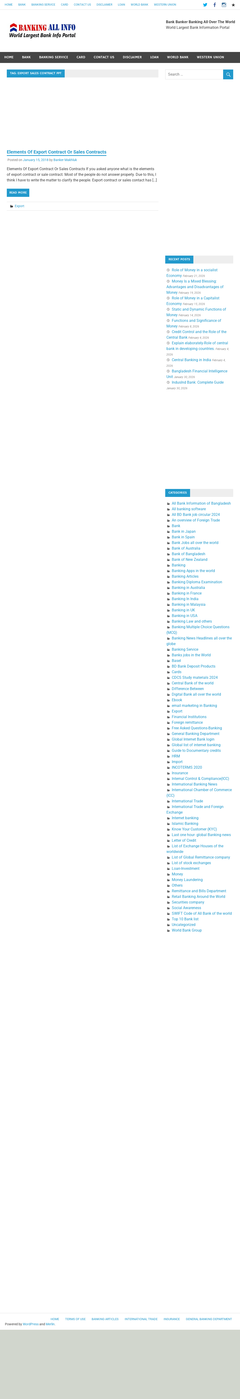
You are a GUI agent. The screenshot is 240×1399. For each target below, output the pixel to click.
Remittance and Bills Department (199, 891)
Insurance (180, 773)
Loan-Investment (185, 868)
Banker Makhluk (65, 160)
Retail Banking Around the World (198, 896)
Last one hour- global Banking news (201, 835)
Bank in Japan (184, 531)
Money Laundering (187, 880)
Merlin (50, 1324)
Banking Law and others (192, 621)
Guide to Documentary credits (196, 750)
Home (9, 4)
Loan (121, 4)
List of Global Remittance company (201, 857)
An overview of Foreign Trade (196, 520)
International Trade (187, 801)
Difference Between (188, 689)
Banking (178, 565)
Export (19, 206)
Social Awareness (186, 908)
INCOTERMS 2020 (187, 767)
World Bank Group (187, 930)
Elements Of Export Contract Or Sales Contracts (56, 152)
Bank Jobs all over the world (195, 542)
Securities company (188, 902)
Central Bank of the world (193, 683)
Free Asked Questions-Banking (197, 728)
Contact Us (82, 4)
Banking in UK (183, 610)
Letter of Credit (184, 840)
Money (177, 874)
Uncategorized (183, 924)
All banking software (189, 509)
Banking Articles (185, 576)
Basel (176, 660)
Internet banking (185, 818)
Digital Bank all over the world (196, 694)
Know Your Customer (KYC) (194, 829)
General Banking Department (195, 733)
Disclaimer (104, 4)
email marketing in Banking (194, 705)
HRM (176, 756)
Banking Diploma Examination (197, 582)
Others (177, 885)
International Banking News (194, 784)
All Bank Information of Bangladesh (201, 503)
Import (177, 762)
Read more (18, 193)
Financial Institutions (189, 717)
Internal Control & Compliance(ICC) (200, 778)
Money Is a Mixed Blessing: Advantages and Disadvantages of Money (195, 287)
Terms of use (75, 1319)
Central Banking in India (191, 360)
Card (64, 4)
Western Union (165, 4)
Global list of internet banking (196, 745)
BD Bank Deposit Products (193, 666)
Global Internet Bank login (193, 739)
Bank (22, 4)
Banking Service (43, 4)
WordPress (31, 1324)
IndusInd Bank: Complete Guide (198, 382)
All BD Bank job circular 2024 (196, 514)
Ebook (177, 700)
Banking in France (187, 593)
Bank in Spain (183, 537)
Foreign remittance (187, 722)
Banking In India (185, 599)
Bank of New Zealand (189, 559)
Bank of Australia (186, 548)
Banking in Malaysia (189, 604)
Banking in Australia (188, 587)
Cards (176, 672)
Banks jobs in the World (191, 655)
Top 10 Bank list (185, 919)
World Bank (139, 4)
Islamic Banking (185, 823)
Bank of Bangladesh (188, 554)
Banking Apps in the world (193, 571)
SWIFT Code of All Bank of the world (202, 913)
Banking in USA (184, 615)
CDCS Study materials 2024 (195, 677)
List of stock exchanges (191, 863)
